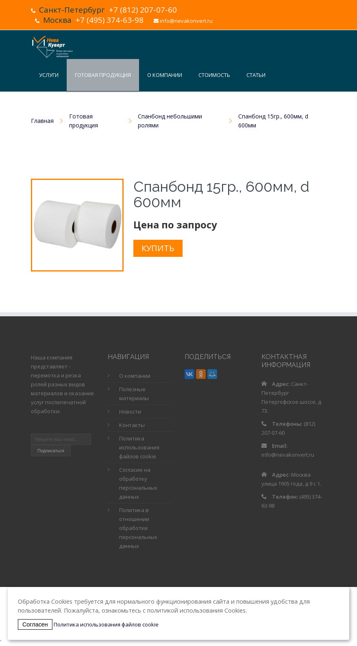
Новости (159, 106)
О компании (164, 75)
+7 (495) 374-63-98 (110, 20)
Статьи (256, 75)
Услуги (49, 75)
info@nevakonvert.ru (186, 20)
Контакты (202, 106)
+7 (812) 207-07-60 (143, 9)
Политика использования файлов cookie (139, 447)
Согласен (35, 624)
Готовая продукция (103, 75)
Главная (42, 121)
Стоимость (214, 75)
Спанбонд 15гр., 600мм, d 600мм (273, 120)
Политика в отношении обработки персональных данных (138, 528)
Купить (157, 248)
